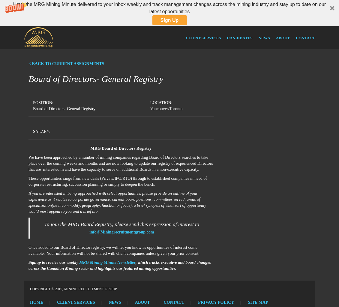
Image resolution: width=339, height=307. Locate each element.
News (264, 38)
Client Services (203, 38)
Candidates (239, 38)
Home (36, 302)
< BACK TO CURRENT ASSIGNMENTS (66, 64)
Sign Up (169, 20)
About (283, 38)
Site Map (258, 302)
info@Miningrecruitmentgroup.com (121, 232)
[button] (169, 13)
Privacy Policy (216, 302)
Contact (305, 38)
